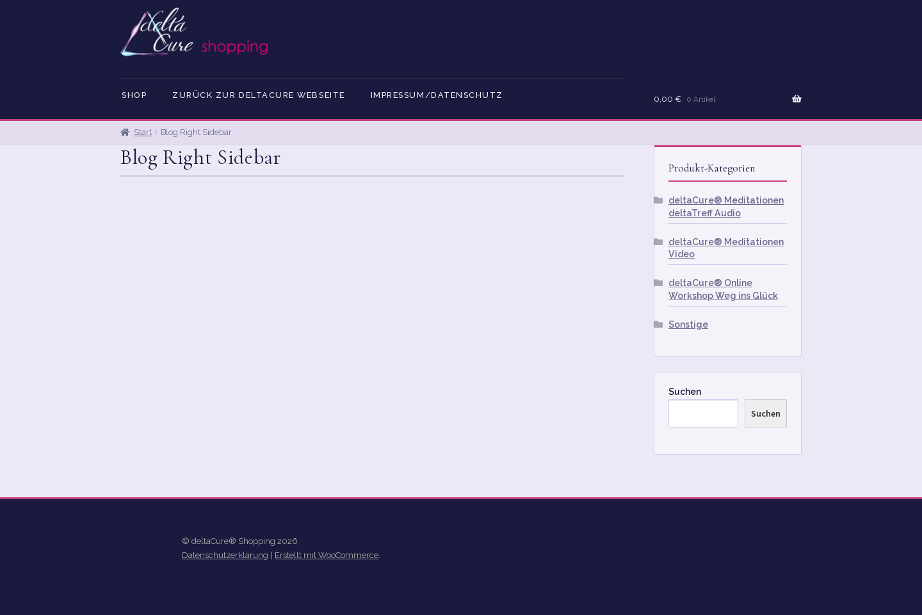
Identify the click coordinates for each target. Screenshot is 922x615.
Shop (134, 95)
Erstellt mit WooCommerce (326, 555)
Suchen (684, 392)
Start (143, 132)
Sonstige (688, 324)
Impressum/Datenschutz (437, 95)
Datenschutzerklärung (225, 555)
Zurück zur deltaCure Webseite (258, 95)
